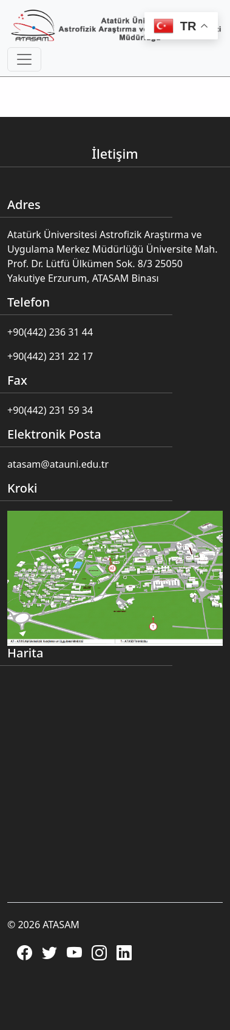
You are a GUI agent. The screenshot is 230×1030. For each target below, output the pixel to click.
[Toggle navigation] (24, 59)
